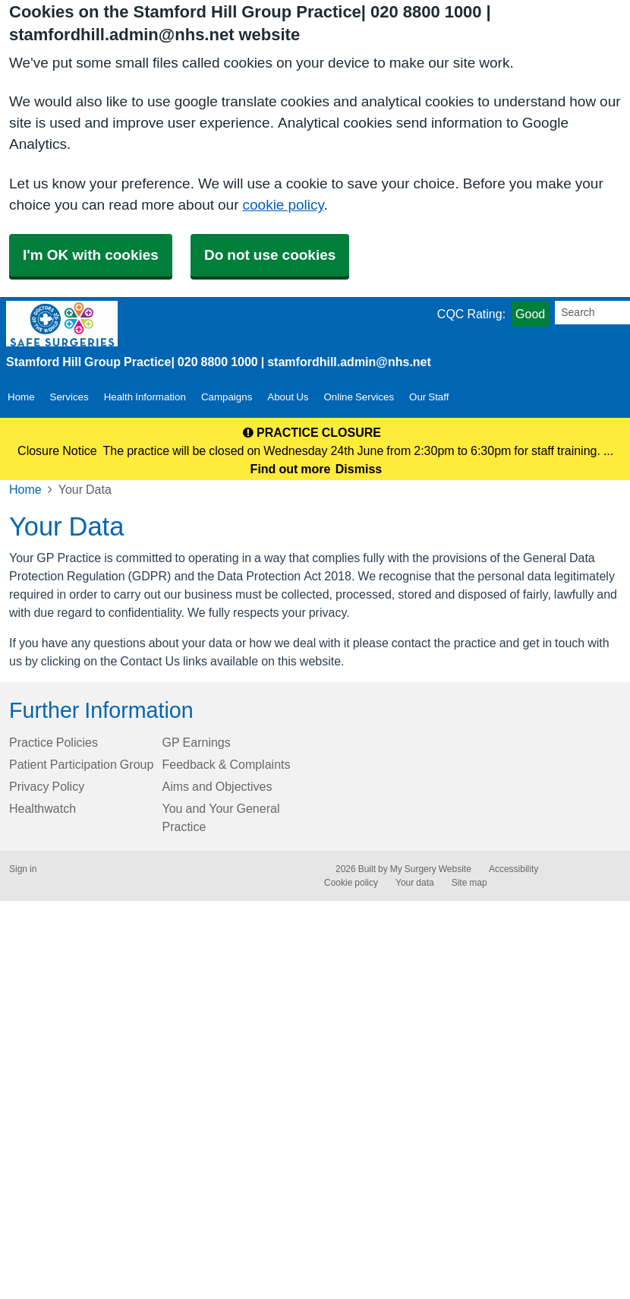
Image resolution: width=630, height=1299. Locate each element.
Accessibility (513, 869)
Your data (414, 882)
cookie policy (283, 205)
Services (69, 397)
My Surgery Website (430, 869)
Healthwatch (42, 808)
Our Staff (429, 397)
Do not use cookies (269, 255)
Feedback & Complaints (226, 764)
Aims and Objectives (217, 786)
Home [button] (21, 397)
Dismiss (358, 469)
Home (25, 489)
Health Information (145, 397)
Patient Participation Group (81, 764)
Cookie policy (351, 882)
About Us (287, 397)
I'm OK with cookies (91, 255)
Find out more (290, 469)
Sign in (22, 869)
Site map (469, 882)
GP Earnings (196, 742)
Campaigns (226, 397)
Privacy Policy (46, 786)
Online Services (358, 397)
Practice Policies (53, 742)
